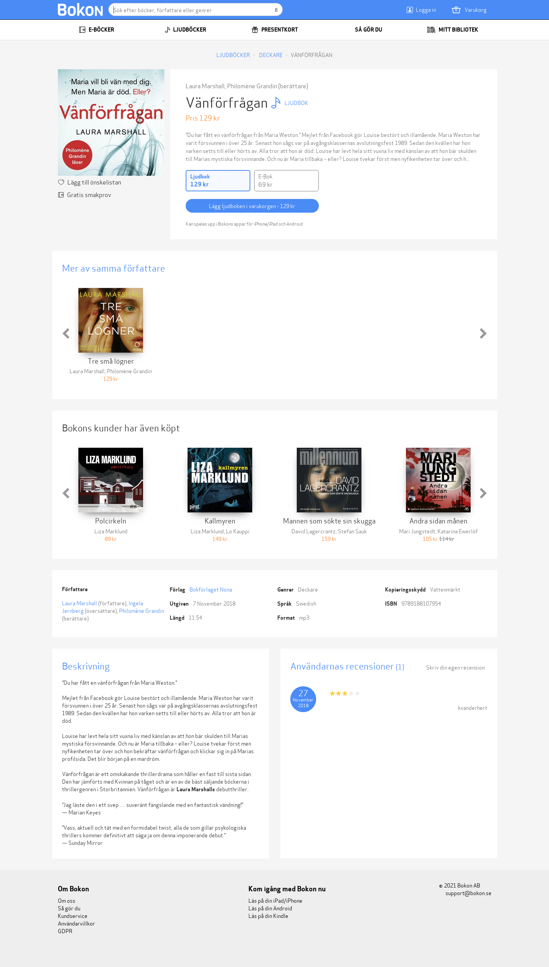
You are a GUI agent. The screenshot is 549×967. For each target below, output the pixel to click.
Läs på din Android (270, 908)
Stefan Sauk (352, 531)
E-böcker (96, 29)
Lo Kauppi (238, 531)
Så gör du (363, 29)
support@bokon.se (465, 893)
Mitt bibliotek (452, 29)
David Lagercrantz (313, 531)
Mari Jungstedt (417, 531)
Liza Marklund (110, 531)
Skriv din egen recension (455, 667)
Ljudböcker (185, 29)
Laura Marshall (205, 85)
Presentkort (274, 29)
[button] (65, 333)
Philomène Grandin (252, 85)
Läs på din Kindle (268, 915)
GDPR (65, 931)
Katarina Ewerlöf (458, 531)
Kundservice (73, 915)
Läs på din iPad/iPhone (275, 900)
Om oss (66, 900)
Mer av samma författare (113, 267)
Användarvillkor (76, 923)
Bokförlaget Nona (210, 589)
